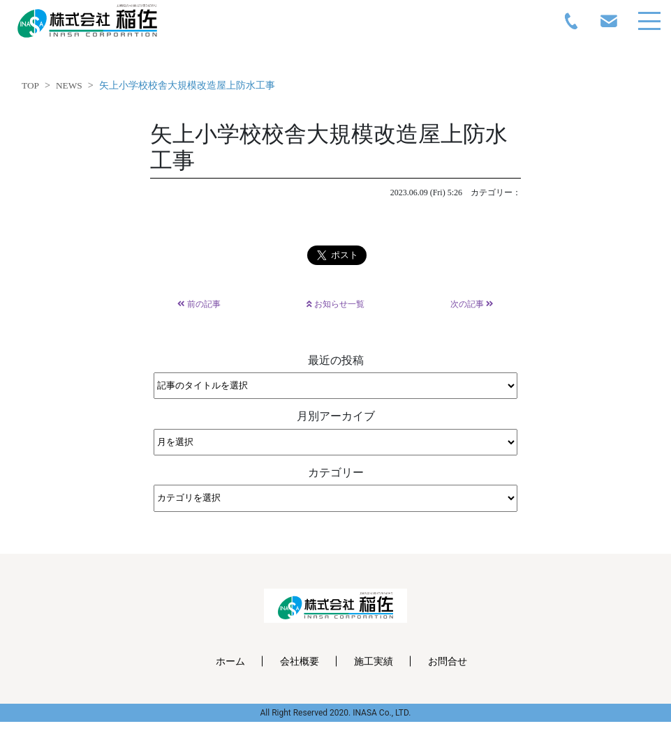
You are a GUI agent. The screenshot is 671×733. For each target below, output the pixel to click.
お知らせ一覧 (335, 304)
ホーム (230, 661)
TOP (30, 85)
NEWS (69, 85)
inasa (87, 21)
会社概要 (299, 661)
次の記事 (472, 304)
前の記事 (199, 304)
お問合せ (447, 661)
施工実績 (373, 661)
